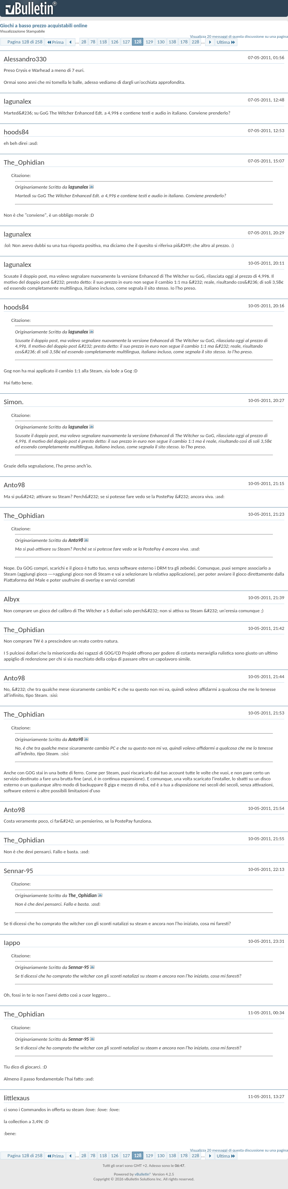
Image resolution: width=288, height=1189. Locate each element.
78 (92, 42)
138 (172, 42)
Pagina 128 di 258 (25, 42)
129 (149, 42)
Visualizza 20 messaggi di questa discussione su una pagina (239, 36)
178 (184, 42)
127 (126, 42)
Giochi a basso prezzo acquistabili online (43, 25)
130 (161, 42)
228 (195, 42)
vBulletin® (143, 1174)
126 (114, 42)
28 (83, 42)
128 (137, 42)
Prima (55, 42)
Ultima (226, 42)
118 (103, 42)
